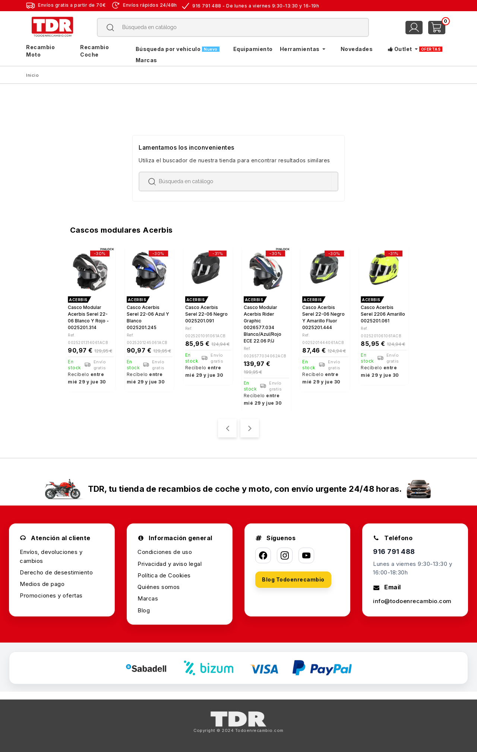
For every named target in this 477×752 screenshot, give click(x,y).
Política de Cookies (164, 575)
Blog (144, 610)
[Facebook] (263, 555)
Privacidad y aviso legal (170, 563)
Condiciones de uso (165, 551)
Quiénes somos (159, 586)
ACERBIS (78, 299)
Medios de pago (42, 583)
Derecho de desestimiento (56, 572)
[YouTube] (306, 555)
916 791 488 (394, 551)
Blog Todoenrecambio (293, 579)
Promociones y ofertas (51, 595)
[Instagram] (285, 555)
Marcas (148, 598)
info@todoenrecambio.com (412, 601)
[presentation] (227, 428)
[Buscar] (233, 27)
